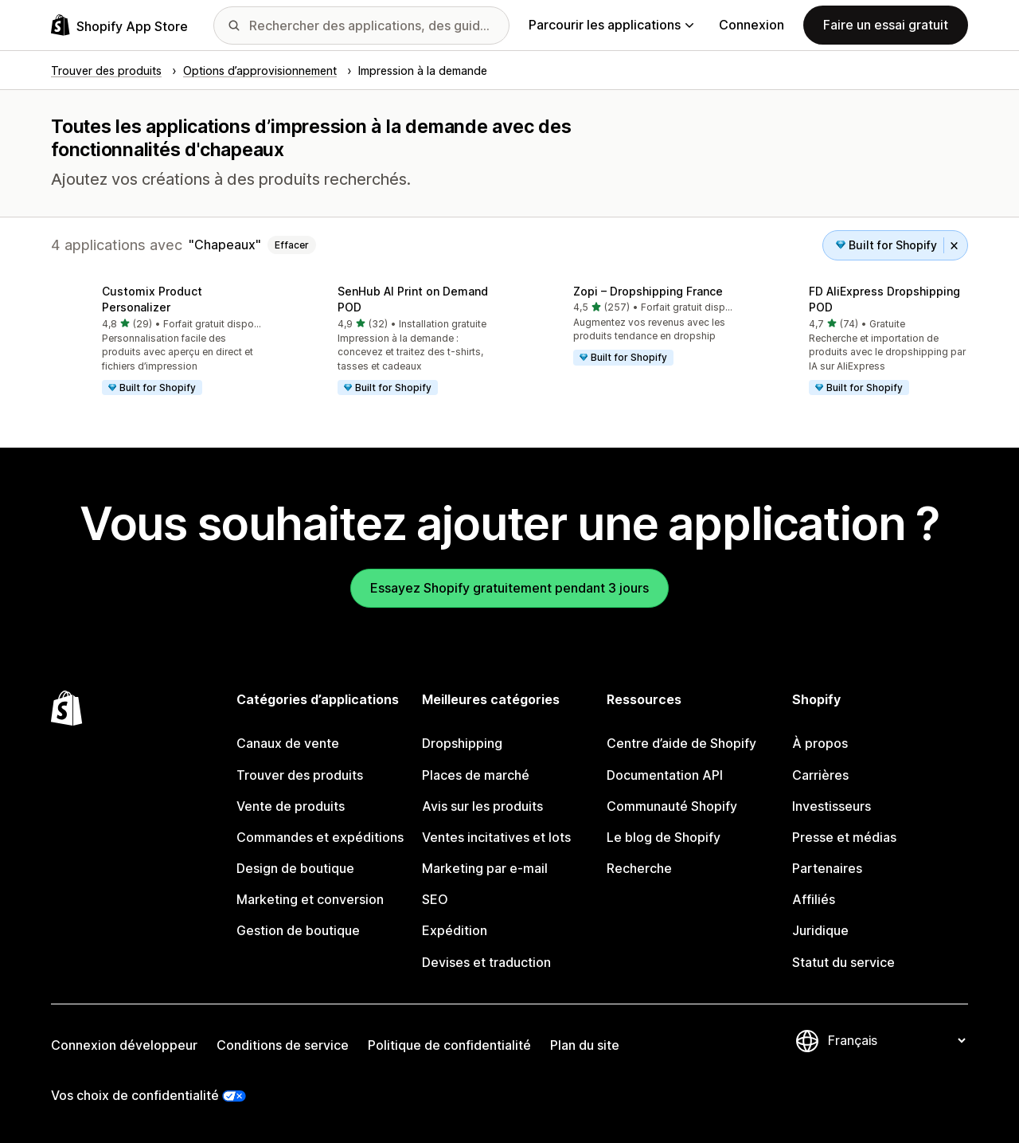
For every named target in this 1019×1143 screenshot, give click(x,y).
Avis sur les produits (482, 806)
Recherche (639, 868)
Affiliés (813, 899)
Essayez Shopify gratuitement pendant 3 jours (509, 588)
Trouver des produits (299, 775)
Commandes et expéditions (320, 837)
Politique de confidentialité (449, 1045)
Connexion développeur (124, 1045)
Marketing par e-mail (485, 868)
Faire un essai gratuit (885, 25)
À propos (820, 743)
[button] (156, 341)
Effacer (292, 245)
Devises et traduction (486, 962)
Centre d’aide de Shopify (681, 743)
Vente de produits (290, 806)
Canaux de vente (287, 743)
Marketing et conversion (310, 899)
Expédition (454, 930)
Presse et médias (844, 837)
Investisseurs (831, 806)
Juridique (820, 930)
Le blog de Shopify (663, 837)
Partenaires (827, 868)
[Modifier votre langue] (896, 1040)
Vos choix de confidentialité (135, 1095)
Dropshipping (462, 743)
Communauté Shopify (672, 806)
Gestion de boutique (298, 930)
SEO (435, 899)
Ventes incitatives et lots (496, 837)
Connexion (751, 25)
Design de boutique (295, 868)
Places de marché (475, 775)
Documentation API (665, 775)
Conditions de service (283, 1045)
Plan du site (584, 1045)
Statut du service (843, 962)
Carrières (820, 775)
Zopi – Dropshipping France (648, 291)
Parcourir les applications (611, 25)
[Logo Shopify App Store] (119, 25)
